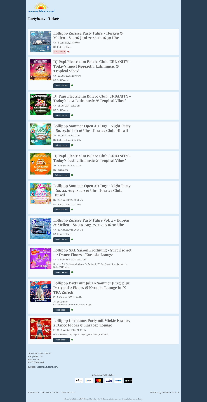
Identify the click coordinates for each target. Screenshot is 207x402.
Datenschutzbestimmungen (111, 399)
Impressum (33, 392)
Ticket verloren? (67, 392)
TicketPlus (166, 392)
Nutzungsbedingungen (128, 399)
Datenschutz (46, 392)
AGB (56, 392)
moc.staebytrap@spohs (46, 367)
